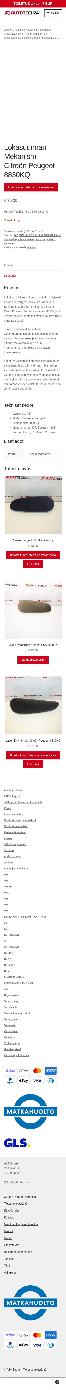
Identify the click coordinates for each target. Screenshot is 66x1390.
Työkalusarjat (12, 1043)
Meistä (8, 1238)
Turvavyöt (10, 1025)
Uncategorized (12, 1049)
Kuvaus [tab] (8, 265)
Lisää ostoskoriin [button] (33, 659)
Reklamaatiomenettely (18, 1251)
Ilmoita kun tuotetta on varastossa (31, 187)
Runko (8, 838)
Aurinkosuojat (12, 856)
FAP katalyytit (12, 796)
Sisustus (20, 29)
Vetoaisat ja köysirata (16, 1055)
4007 (7, 892)
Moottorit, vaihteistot (16, 826)
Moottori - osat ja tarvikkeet (20, 820)
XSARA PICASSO (14, 977)
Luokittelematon (13, 814)
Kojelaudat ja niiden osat (18, 983)
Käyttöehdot (11, 1210)
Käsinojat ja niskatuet (39, 29)
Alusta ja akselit (13, 790)
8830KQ (31, 247)
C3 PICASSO (11, 934)
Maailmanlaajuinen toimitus (21, 1224)
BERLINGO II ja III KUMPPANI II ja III (24, 33)
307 (16, 235)
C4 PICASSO (11, 946)
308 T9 (8, 886)
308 (6, 880)
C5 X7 (7, 959)
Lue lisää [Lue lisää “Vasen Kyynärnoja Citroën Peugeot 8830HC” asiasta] (33, 764)
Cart (51, 1381)
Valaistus (9, 1037)
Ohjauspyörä (11, 995)
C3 (5, 239)
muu (6, 989)
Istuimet (9, 862)
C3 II (6, 928)
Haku (33, 1384)
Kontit (7, 808)
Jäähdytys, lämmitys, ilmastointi (23, 802)
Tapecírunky (11, 1001)
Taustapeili (10, 1007)
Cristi (7, 971)
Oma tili (11, 1384)
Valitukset (10, 1272)
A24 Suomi (13, 1369)
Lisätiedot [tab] (10, 275)
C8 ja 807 (9, 965)
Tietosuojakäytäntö (16, 1203)
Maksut (8, 1231)
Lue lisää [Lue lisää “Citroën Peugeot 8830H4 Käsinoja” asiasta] (33, 563)
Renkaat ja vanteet (15, 832)
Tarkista (9, 1258)
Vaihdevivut (11, 1031)
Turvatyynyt (11, 1019)
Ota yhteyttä (11, 1244)
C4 (5, 940)
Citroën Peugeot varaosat (20, 1196)
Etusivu (8, 29)
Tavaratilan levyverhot (17, 1013)
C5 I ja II (8, 952)
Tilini (7, 1265)
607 (6, 910)
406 (6, 898)
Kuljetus (9, 1217)
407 (6, 904)
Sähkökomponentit (15, 844)
